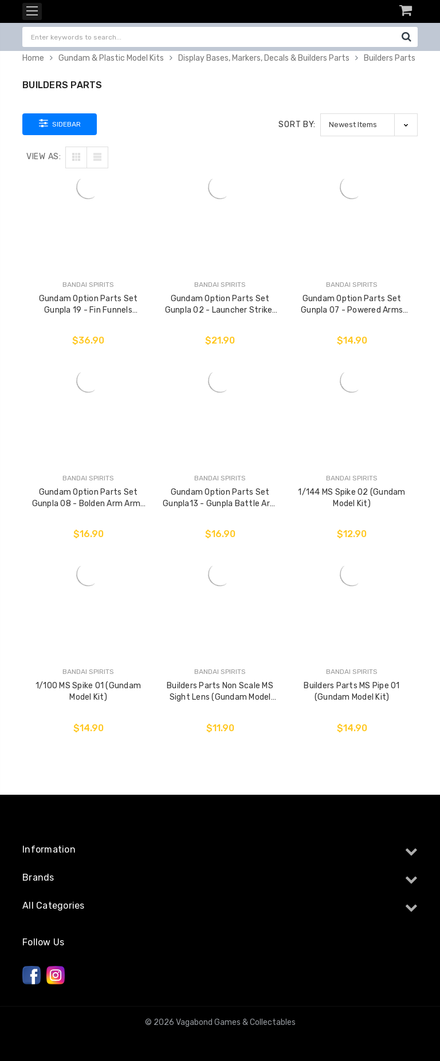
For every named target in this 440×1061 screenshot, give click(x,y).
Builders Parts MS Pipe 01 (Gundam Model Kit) (351, 691)
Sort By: (297, 124)
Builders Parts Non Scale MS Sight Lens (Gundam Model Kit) (220, 692)
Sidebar (60, 123)
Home (33, 58)
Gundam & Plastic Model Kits (111, 58)
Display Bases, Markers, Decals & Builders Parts (263, 58)
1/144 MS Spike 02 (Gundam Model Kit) (351, 497)
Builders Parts (389, 58)
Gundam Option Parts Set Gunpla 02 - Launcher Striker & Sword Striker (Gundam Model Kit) (220, 305)
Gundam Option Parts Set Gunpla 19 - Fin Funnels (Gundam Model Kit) (88, 305)
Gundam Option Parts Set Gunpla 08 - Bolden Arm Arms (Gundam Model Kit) (88, 498)
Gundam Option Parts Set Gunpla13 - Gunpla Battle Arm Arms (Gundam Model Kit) (220, 498)
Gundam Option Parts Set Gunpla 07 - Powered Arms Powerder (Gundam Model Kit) (351, 305)
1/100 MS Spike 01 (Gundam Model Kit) (88, 691)
